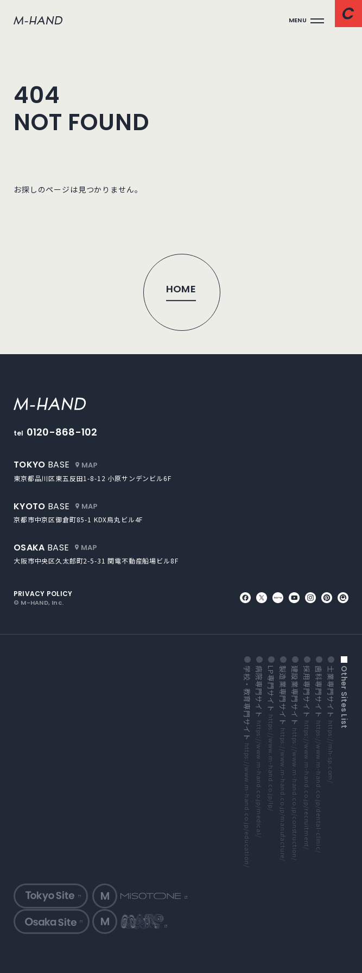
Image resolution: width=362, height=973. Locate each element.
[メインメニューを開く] (306, 20)
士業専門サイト (330, 724)
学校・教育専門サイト (247, 766)
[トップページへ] (181, 292)
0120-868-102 (62, 432)
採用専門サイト (306, 757)
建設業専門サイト (294, 763)
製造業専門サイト (283, 763)
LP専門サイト (271, 738)
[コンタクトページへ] (348, 13)
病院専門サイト (259, 751)
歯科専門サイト (318, 759)
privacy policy (43, 594)
